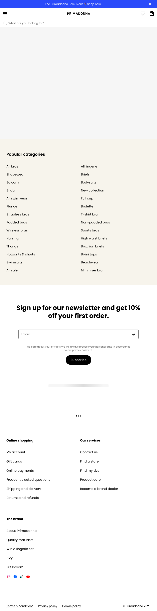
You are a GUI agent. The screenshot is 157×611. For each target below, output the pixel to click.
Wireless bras (17, 230)
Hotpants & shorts (20, 254)
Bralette (87, 206)
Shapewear (15, 174)
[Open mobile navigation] (5, 13)
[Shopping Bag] (151, 13)
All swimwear (16, 198)
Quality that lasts (19, 540)
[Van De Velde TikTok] (21, 577)
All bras (12, 166)
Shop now (94, 4)
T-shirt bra (89, 214)
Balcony (12, 182)
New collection (92, 190)
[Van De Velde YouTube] (28, 577)
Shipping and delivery (23, 489)
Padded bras (16, 222)
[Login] (143, 13)
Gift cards (14, 461)
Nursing (12, 238)
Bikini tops (89, 254)
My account (15, 452)
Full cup (87, 198)
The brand (14, 519)
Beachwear (90, 262)
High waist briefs (94, 238)
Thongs (12, 246)
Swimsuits (14, 262)
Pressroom (14, 567)
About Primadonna (21, 531)
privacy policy (80, 350)
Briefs (85, 174)
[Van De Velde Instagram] (8, 577)
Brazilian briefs (92, 246)
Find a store (89, 461)
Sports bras (90, 230)
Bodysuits (88, 182)
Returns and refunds (22, 498)
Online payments (20, 470)
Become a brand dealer (99, 489)
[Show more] (91, 350)
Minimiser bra (92, 270)
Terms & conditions (19, 606)
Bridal (10, 190)
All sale (12, 270)
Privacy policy (47, 606)
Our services (90, 440)
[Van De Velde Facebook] (15, 577)
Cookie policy (71, 606)
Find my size (90, 470)
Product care (90, 479)
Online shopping (19, 440)
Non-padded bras (95, 222)
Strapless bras (17, 214)
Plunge (11, 206)
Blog (9, 558)
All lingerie (89, 166)
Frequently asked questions (28, 479)
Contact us (89, 452)
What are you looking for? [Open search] (23, 23)
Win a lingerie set (20, 549)
